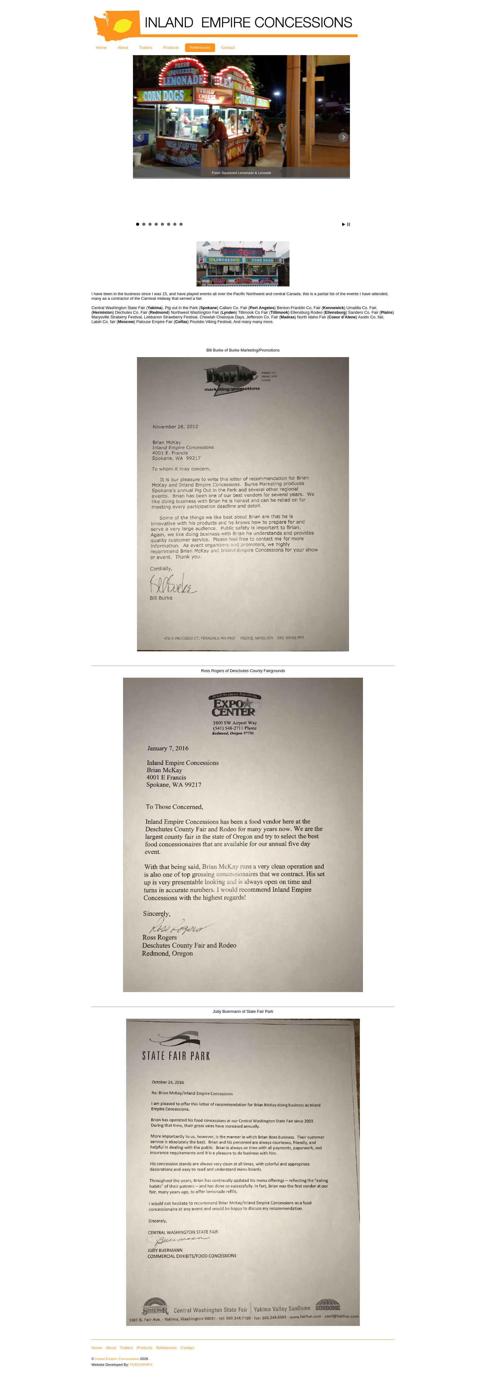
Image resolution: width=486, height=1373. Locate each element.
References (200, 47)
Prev (139, 137)
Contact (228, 47)
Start (343, 224)
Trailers (145, 47)
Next (343, 137)
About (123, 47)
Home (101, 47)
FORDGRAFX (141, 1364)
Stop (348, 224)
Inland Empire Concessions (117, 1359)
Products (171, 47)
